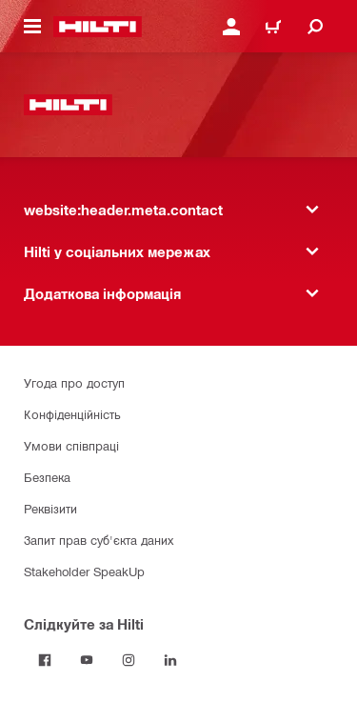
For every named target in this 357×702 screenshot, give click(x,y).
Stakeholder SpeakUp (84, 571)
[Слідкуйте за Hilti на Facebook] (45, 660)
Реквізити (50, 508)
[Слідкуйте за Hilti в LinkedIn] (170, 660)
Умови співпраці (71, 445)
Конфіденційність (72, 414)
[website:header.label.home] (97, 26)
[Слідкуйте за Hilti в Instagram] (128, 660)
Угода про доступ (74, 382)
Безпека (47, 477)
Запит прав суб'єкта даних (98, 539)
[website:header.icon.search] (315, 27)
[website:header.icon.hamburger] (32, 27)
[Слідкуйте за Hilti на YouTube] (87, 660)
